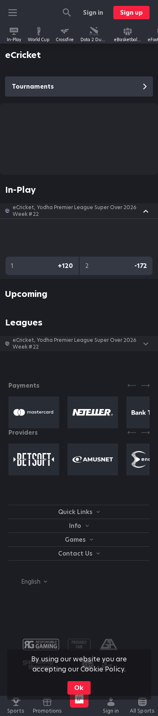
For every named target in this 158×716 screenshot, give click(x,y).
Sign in (93, 12)
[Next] (145, 385)
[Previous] (132, 385)
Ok (78, 688)
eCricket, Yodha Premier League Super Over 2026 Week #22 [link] (75, 211)
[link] (14, 34)
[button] (79, 210)
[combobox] (27, 581)
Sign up (131, 12)
